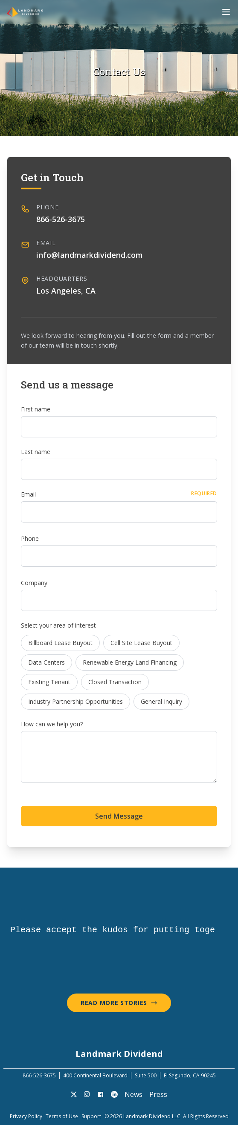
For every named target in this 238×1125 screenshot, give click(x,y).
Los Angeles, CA (66, 291)
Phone (30, 538)
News (133, 1094)
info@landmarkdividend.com (89, 255)
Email (28, 494)
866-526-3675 (60, 219)
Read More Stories (119, 1003)
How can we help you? (52, 724)
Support (91, 1116)
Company (34, 583)
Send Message (119, 816)
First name (35, 409)
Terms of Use (62, 1116)
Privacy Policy (26, 1116)
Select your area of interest (58, 625)
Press (158, 1094)
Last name (35, 452)
